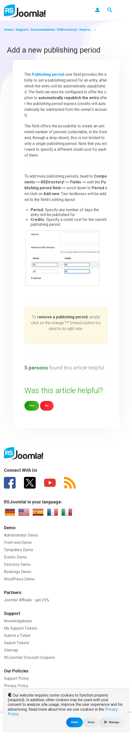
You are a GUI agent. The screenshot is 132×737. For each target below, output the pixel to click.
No (47, 405)
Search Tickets (16, 643)
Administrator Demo (21, 535)
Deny (91, 722)
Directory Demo (17, 564)
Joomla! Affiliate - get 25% (26, 600)
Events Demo (15, 557)
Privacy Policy (16, 685)
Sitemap (11, 650)
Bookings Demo (17, 571)
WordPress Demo (19, 579)
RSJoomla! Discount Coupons (29, 657)
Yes (31, 405)
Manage (111, 722)
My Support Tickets (20, 628)
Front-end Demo (18, 542)
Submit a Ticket (17, 635)
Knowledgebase (18, 621)
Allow (74, 722)
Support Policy (16, 678)
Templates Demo (18, 550)
